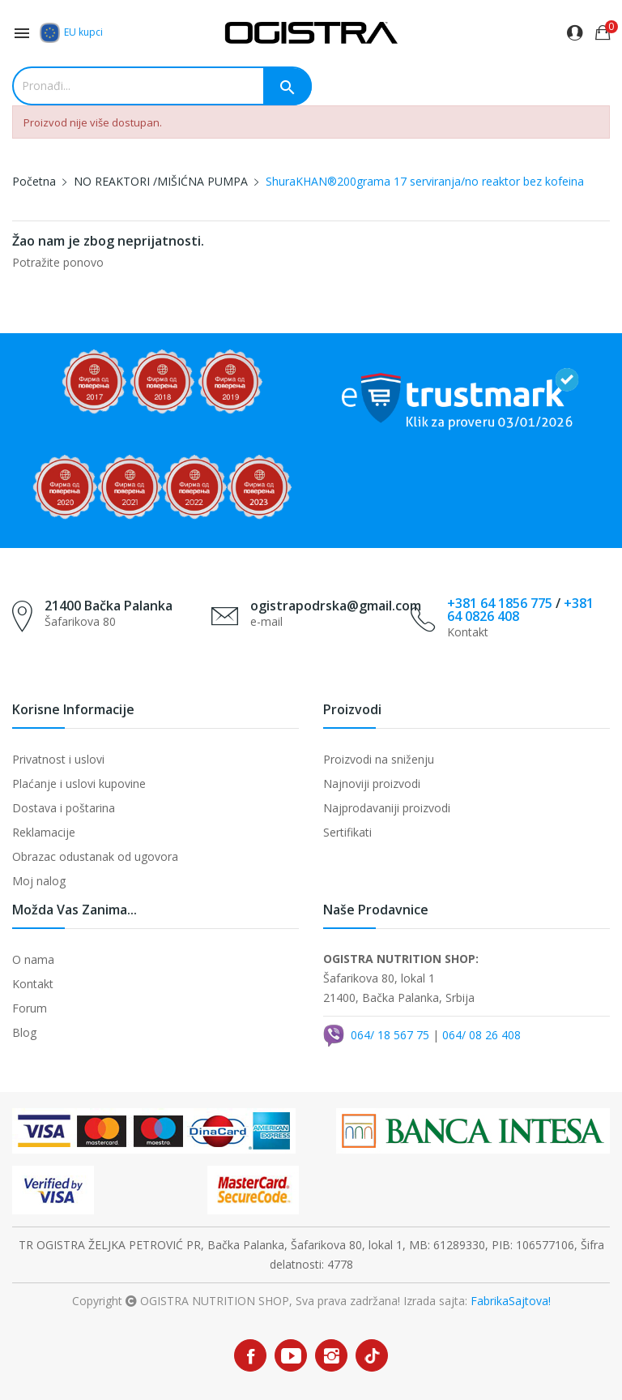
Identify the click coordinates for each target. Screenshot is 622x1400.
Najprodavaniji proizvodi (386, 808)
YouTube (291, 1355)
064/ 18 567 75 (390, 1035)
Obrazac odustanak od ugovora (95, 856)
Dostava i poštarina (63, 808)
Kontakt (32, 983)
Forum (29, 1008)
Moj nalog (39, 880)
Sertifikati (347, 832)
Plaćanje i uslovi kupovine (79, 783)
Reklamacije (43, 832)
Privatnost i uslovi (58, 759)
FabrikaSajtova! (511, 1300)
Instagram (331, 1355)
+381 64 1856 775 (499, 603)
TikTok (372, 1356)
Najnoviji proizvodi (371, 783)
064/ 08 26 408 (481, 1035)
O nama (33, 959)
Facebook (250, 1355)
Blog (24, 1032)
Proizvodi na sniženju (378, 759)
